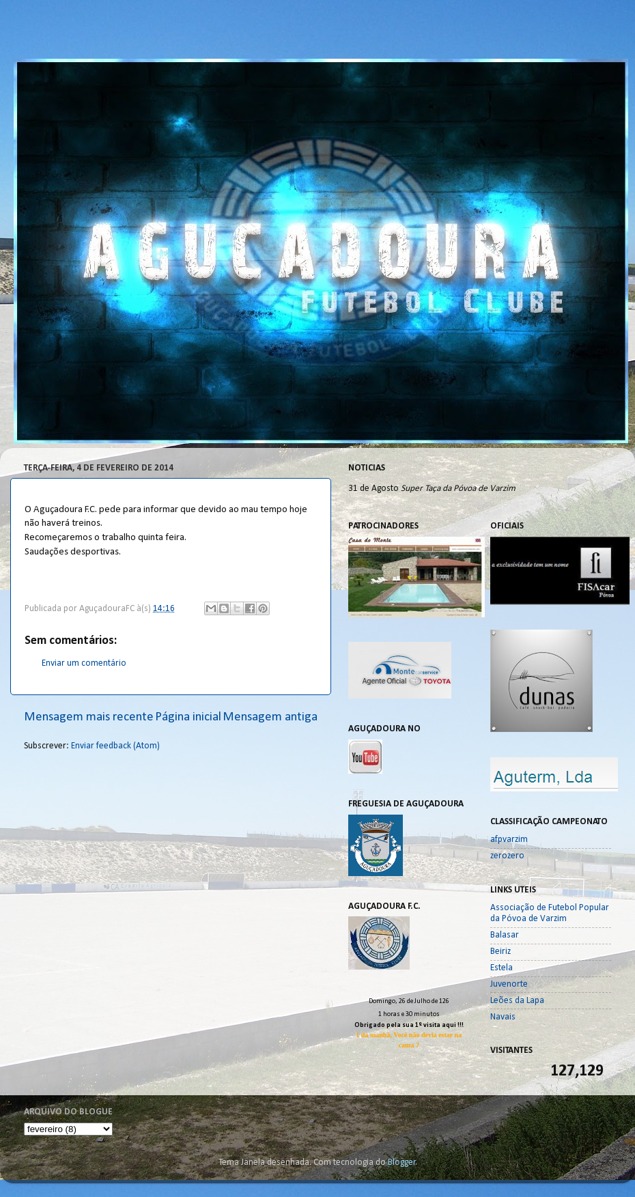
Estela (501, 967)
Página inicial (188, 717)
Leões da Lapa (517, 1000)
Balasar (504, 935)
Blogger (402, 1162)
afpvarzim (509, 839)
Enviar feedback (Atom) (115, 746)
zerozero (507, 855)
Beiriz (500, 951)
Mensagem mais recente (89, 717)
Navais (503, 1017)
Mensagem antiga (270, 717)
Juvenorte (509, 984)
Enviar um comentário (84, 663)
